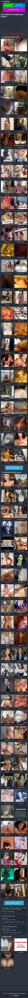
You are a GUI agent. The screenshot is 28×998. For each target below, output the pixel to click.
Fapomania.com (14, 993)
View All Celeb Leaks (14, 468)
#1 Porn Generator (14, 9)
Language (16, 995)
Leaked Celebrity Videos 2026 (14, 34)
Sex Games (8, 5)
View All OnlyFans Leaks (14, 903)
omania (5, 1)
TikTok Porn (19, 5)
